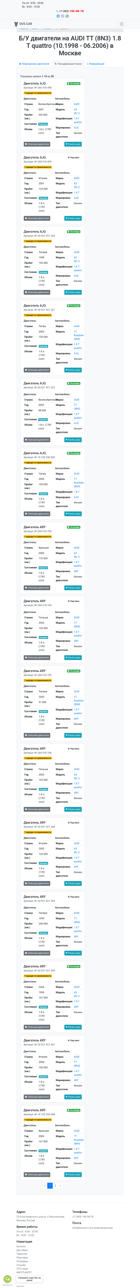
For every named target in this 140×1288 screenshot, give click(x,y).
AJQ (76, 127)
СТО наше (22, 1268)
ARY (76, 571)
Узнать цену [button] (73, 144)
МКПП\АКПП (24, 1272)
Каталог (21, 1246)
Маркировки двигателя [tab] (34, 63)
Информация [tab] (95, 63)
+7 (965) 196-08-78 (82, 1216)
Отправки (22, 1261)
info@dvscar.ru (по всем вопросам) (92, 1227)
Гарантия (22, 1253)
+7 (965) (71, 11)
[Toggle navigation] (121, 24)
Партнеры (22, 1257)
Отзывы (21, 1265)
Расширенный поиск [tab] (68, 63)
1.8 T (76, 192)
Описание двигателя (37, 144)
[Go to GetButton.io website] (7, 1285)
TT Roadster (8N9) (79, 335)
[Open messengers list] (7, 1279)
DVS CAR (23, 24)
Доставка (22, 1250)
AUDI (77, 104)
